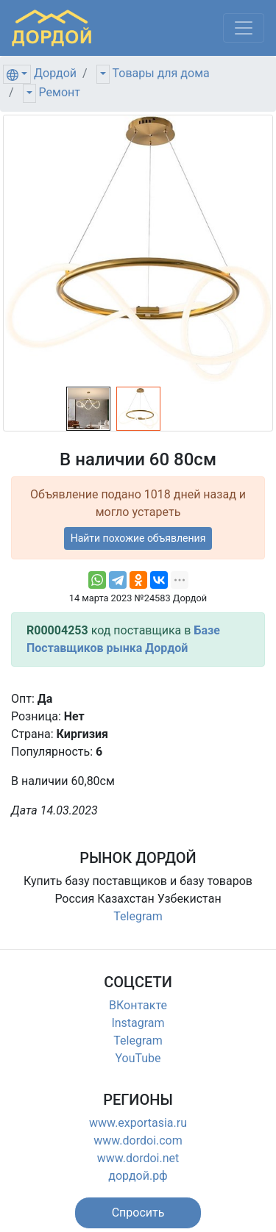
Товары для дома (161, 73)
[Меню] (243, 28)
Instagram (137, 1023)
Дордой (55, 73)
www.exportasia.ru (138, 1123)
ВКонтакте (138, 1005)
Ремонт (59, 92)
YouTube (137, 1058)
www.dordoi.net (138, 1158)
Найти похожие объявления (138, 538)
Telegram (137, 916)
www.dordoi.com (138, 1140)
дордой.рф (137, 1176)
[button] (138, 1213)
